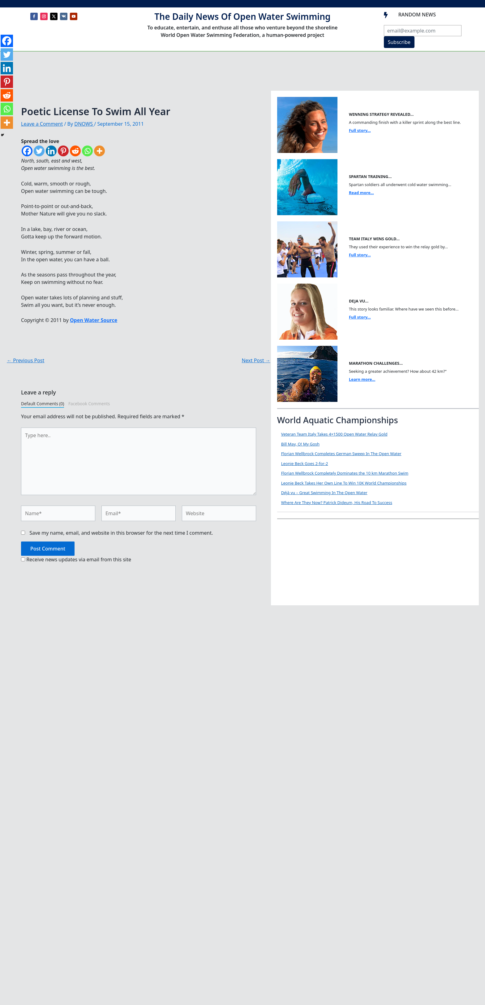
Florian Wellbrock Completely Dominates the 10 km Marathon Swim (344, 473)
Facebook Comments (89, 404)
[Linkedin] (51, 151)
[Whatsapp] (87, 151)
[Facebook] (27, 151)
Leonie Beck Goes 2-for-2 (304, 463)
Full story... (360, 130)
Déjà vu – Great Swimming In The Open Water (324, 492)
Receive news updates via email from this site (76, 559)
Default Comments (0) (42, 404)
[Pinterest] (63, 151)
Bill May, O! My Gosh (300, 444)
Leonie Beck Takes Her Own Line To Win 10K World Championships (344, 483)
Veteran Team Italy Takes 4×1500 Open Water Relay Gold (334, 434)
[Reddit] (75, 151)
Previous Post (25, 360)
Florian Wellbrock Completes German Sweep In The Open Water (341, 453)
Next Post (256, 360)
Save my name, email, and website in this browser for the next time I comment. (121, 532)
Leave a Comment (42, 123)
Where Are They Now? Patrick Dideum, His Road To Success (336, 502)
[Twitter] (39, 151)
